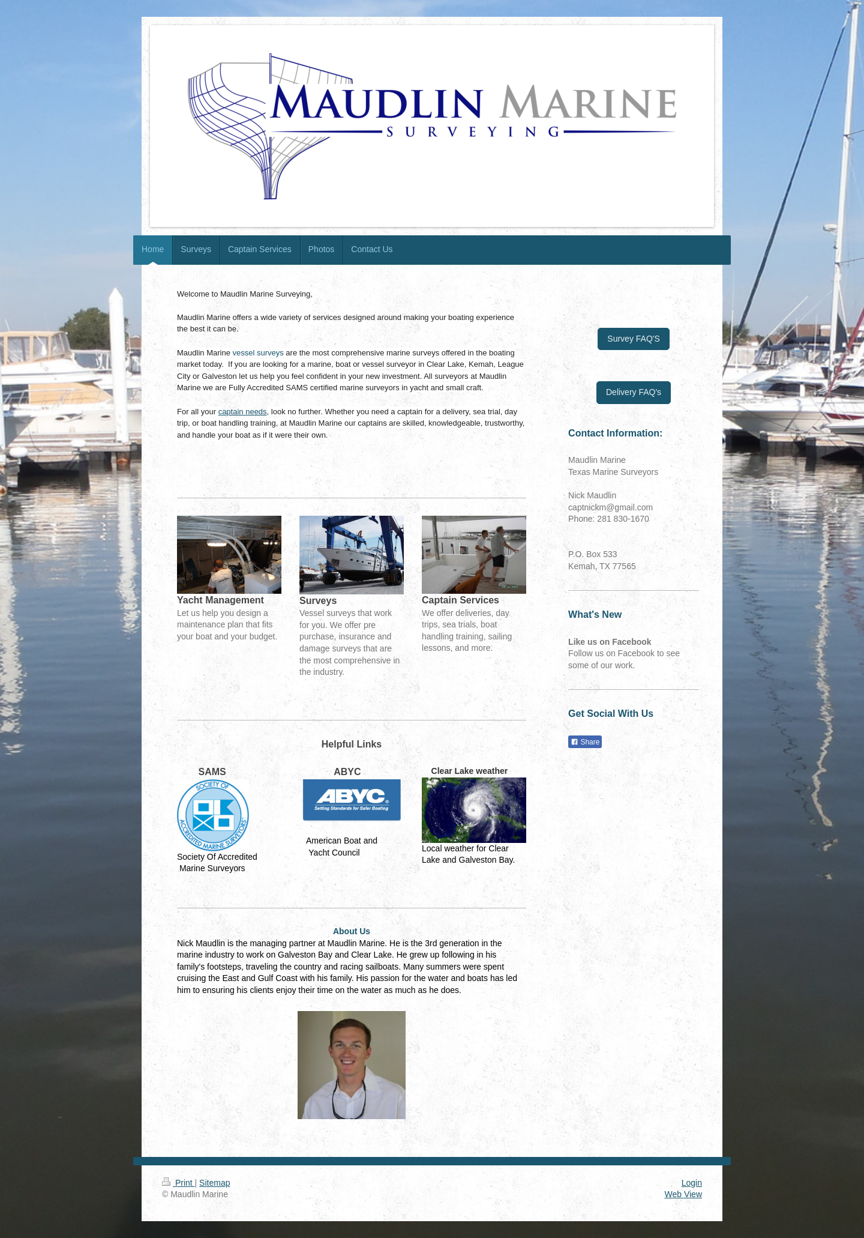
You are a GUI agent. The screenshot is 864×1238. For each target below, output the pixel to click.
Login (692, 1183)
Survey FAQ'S (633, 338)
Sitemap (214, 1183)
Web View (683, 1194)
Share (585, 742)
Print (178, 1183)
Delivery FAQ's (633, 392)
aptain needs (244, 411)
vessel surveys (258, 352)
